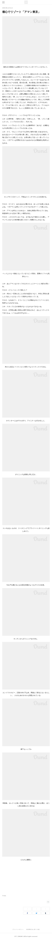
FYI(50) (4, 895)
